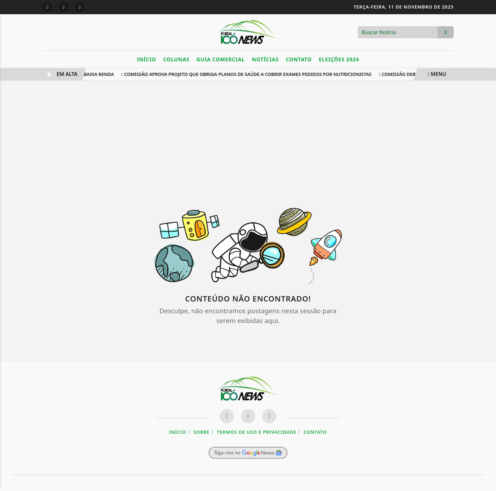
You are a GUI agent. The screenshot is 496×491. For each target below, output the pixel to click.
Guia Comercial (220, 59)
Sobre (202, 432)
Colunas (176, 59)
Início (146, 59)
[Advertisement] (248, 137)
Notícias (265, 59)
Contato (299, 59)
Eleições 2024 (339, 59)
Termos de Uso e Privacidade (256, 432)
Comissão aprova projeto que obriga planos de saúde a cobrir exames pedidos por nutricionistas (247, 74)
